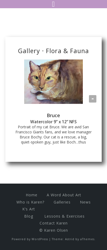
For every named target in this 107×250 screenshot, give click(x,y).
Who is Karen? (30, 202)
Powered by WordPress (30, 239)
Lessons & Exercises (64, 216)
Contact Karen (54, 223)
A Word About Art (64, 194)
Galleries (62, 202)
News (85, 202)
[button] (93, 99)
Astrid (69, 239)
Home (31, 194)
